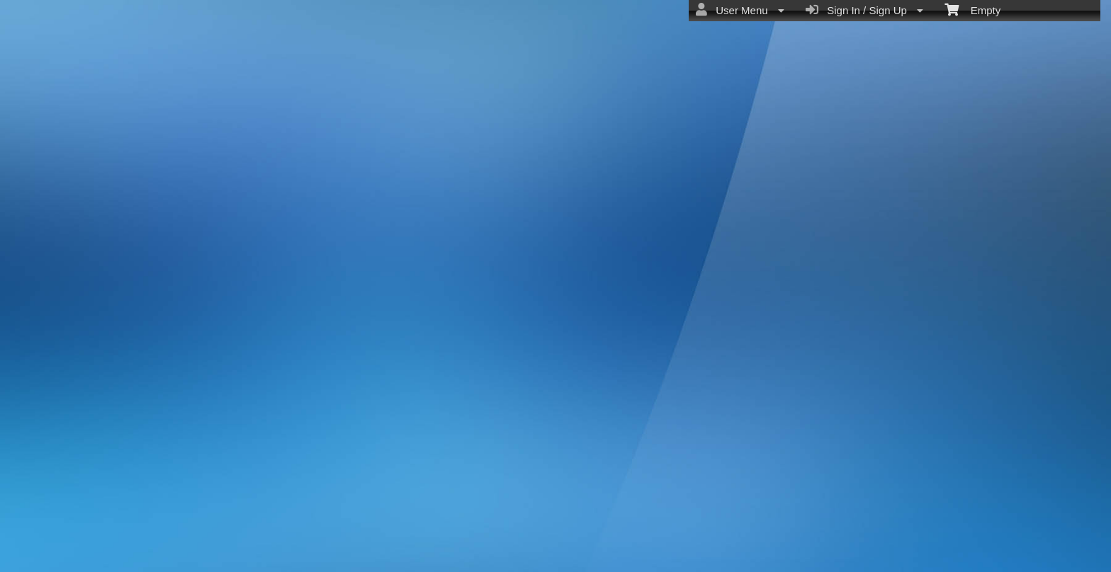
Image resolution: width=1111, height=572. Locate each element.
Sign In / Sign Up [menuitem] (864, 10)
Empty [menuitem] (972, 9)
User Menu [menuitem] (740, 10)
